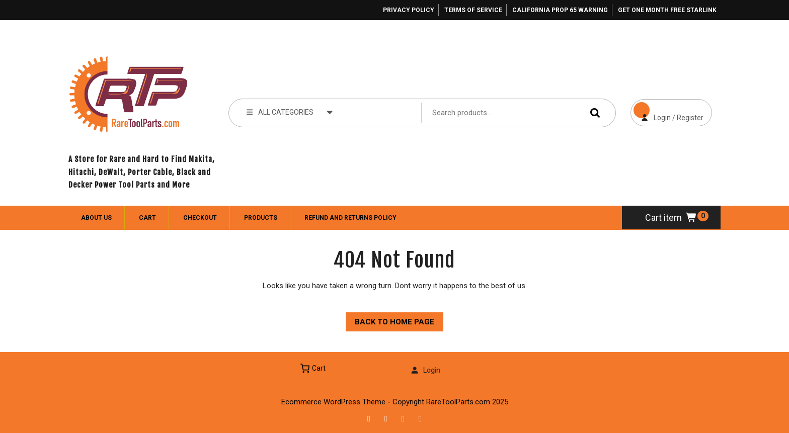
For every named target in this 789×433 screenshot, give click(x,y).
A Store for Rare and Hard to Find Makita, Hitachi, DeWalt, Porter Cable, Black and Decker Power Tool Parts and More (141, 172)
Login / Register (666, 110)
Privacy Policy (408, 10)
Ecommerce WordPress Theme (333, 401)
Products (260, 217)
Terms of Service (473, 10)
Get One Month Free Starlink (667, 10)
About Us (96, 217)
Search (592, 112)
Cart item (671, 217)
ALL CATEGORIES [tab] (289, 111)
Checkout (200, 217)
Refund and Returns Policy (350, 217)
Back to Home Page (390, 319)
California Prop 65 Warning (560, 10)
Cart (147, 217)
